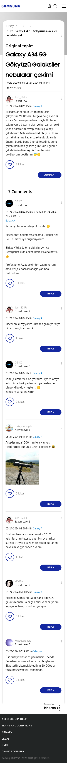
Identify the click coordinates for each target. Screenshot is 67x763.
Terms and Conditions (17, 725)
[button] (55, 98)
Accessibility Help (14, 719)
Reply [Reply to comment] (50, 293)
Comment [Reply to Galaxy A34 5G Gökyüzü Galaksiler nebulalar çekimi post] (50, 174)
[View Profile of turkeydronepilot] (24, 426)
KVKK (5, 745)
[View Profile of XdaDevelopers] (23, 640)
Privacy (7, 732)
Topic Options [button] (55, 35)
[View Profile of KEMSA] (19, 581)
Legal (5, 738)
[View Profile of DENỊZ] (18, 201)
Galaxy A (37, 106)
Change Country (13, 751)
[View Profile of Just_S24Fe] (21, 97)
